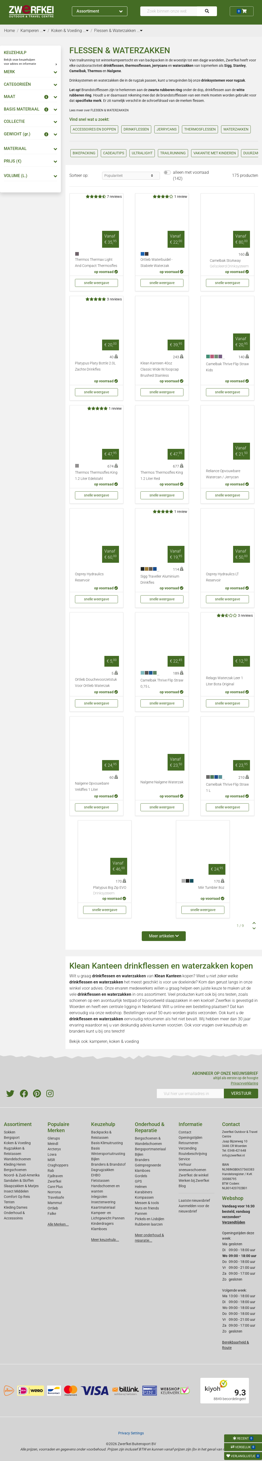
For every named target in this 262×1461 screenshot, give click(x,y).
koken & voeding (124, 1041)
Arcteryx (54, 1149)
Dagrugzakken (102, 1170)
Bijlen (95, 1159)
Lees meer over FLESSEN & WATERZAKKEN (99, 110)
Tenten (9, 1202)
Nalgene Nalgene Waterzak (161, 782)
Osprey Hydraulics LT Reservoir (222, 577)
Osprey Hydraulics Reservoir (89, 577)
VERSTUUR (241, 1093)
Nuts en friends (147, 1208)
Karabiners (143, 1192)
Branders (142, 1160)
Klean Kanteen (168, 975)
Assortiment (100, 11)
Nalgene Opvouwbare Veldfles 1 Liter (92, 786)
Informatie (190, 1124)
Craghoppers (58, 1165)
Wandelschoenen (17, 1159)
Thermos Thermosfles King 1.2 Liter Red (161, 475)
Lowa (52, 1154)
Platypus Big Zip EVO (109, 890)
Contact (185, 1132)
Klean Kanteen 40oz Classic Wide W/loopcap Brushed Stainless (159, 369)
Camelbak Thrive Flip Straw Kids (227, 367)
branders (77, 1031)
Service (184, 1159)
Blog (182, 1186)
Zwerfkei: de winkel (193, 1175)
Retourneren (188, 1143)
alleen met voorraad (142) (191, 175)
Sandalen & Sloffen (19, 1180)
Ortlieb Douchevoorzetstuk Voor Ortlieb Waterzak (96, 682)
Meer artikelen (164, 936)
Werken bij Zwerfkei (194, 1180)
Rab (51, 1170)
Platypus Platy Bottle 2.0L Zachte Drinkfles (95, 366)
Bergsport (12, 1137)
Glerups (54, 1138)
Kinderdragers (102, 1223)
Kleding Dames (15, 1207)
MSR (51, 1160)
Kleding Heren (15, 1164)
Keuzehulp (103, 1124)
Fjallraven (55, 1176)
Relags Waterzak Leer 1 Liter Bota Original (224, 681)
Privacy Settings (131, 1433)
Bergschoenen (15, 1170)
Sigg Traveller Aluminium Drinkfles (159, 579)
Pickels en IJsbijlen (149, 1219)
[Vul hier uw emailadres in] (190, 1093)
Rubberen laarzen (149, 1224)
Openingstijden (190, 1137)
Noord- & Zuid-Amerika (22, 1175)
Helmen (141, 1187)
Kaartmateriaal (103, 1207)
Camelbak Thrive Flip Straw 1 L (227, 787)
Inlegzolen (99, 1197)
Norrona (54, 1192)
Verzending (187, 1148)
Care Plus (55, 1187)
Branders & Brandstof (108, 1164)
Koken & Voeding (17, 1143)
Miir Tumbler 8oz (211, 887)
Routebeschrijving (193, 1154)
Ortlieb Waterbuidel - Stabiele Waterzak (156, 262)
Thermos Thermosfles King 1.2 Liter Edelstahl (96, 475)
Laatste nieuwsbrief (194, 1200)
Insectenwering (103, 1202)
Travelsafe (56, 1197)
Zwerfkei (54, 1181)
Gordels (141, 1176)
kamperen (98, 1041)
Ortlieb (53, 1208)
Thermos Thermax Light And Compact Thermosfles (96, 262)
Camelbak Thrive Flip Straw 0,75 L (161, 683)
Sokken (9, 1132)
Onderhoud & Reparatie (150, 1127)
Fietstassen (100, 1180)
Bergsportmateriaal (150, 1149)
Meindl (53, 1144)
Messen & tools (147, 1203)
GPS (138, 1181)
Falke (52, 1213)
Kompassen (144, 1197)
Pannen (141, 1213)
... (43, 30)
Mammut (55, 1203)
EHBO (96, 1175)
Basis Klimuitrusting (107, 1143)
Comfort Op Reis (17, 1197)
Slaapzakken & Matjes (21, 1186)
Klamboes (99, 1229)
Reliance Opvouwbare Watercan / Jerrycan (223, 474)
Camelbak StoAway (229, 263)
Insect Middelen (16, 1191)
